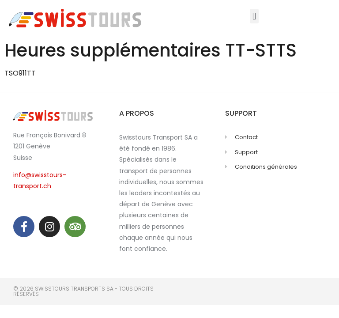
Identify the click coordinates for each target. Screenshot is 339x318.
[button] (254, 16)
